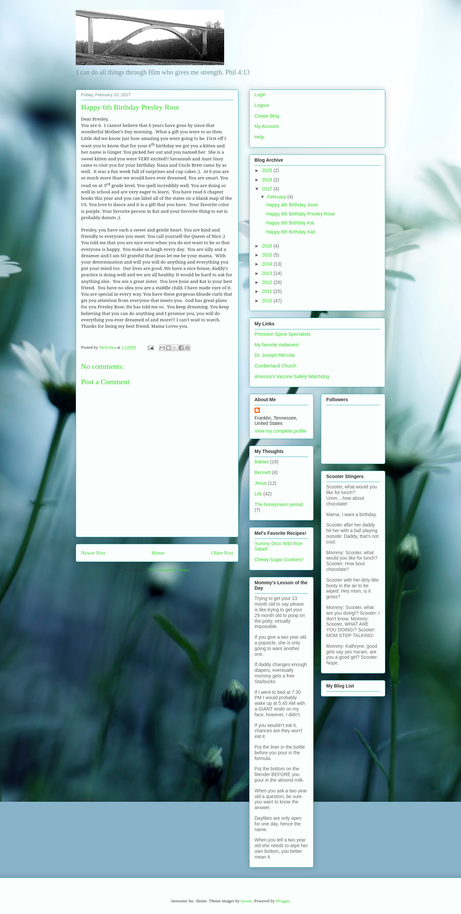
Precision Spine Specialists (283, 334)
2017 (268, 188)
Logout (262, 105)
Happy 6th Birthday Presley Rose (300, 213)
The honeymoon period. (279, 504)
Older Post (222, 553)
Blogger (283, 900)
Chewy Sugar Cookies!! (279, 559)
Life (258, 493)
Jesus (261, 483)
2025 (268, 170)
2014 (268, 264)
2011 (268, 291)
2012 (268, 282)
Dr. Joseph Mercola (275, 355)
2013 (268, 273)
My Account (267, 126)
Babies (262, 461)
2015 (268, 255)
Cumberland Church (275, 365)
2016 (268, 246)
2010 (268, 300)
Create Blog (267, 116)
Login (260, 94)
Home (158, 553)
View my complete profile (280, 431)
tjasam (246, 900)
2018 (268, 179)
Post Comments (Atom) (169, 569)
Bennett (263, 472)
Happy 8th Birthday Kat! (291, 232)
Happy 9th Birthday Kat (290, 222)
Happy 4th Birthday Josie (292, 204)
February (277, 196)
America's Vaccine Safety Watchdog (292, 376)
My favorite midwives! (277, 344)
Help (259, 137)
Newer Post (93, 553)
